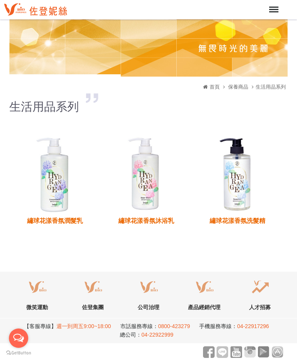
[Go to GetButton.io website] (18, 353)
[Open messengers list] (18, 338)
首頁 (215, 87)
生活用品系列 (271, 87)
